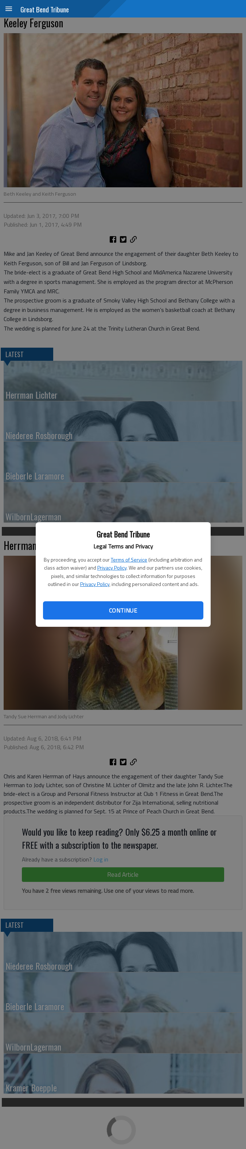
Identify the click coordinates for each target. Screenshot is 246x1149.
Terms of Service (129, 559)
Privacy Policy (111, 567)
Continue (123, 610)
